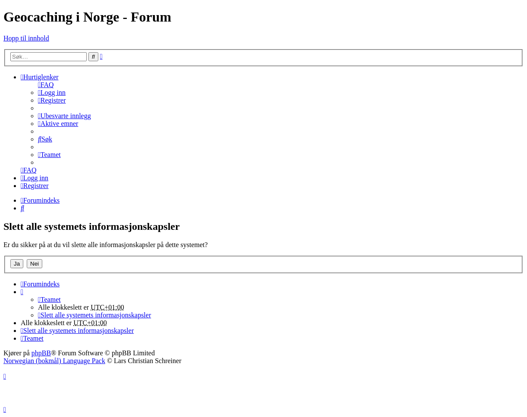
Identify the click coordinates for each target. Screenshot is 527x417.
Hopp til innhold (26, 38)
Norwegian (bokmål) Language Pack (54, 360)
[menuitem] (46, 84)
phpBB (41, 353)
